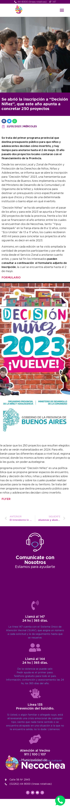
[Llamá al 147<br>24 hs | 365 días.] (35, 707)
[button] (61, 10)
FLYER (6, 499)
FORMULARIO (11, 277)
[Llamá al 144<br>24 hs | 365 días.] (35, 749)
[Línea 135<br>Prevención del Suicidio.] (35, 795)
